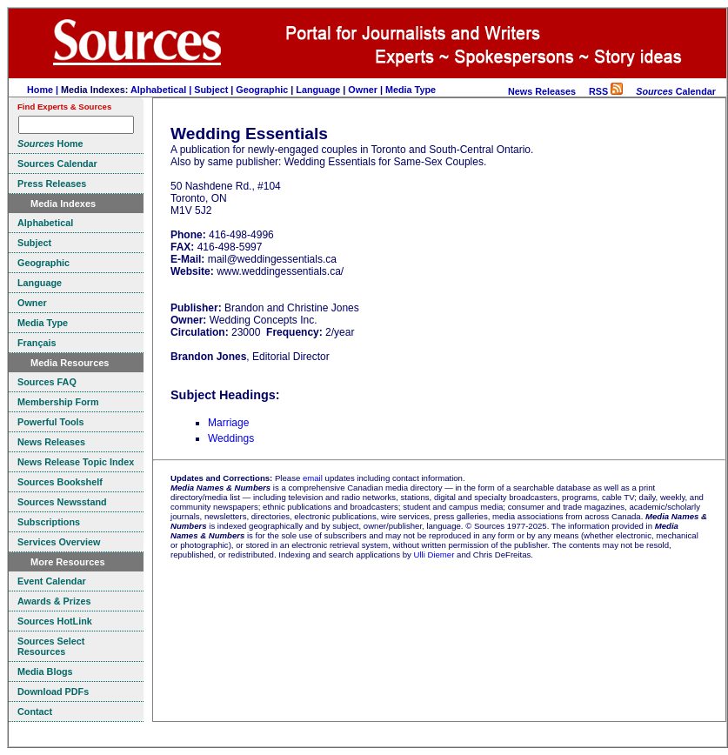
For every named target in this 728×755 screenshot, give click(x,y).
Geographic (262, 89)
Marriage (228, 423)
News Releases (542, 91)
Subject (211, 89)
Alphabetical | (162, 89)
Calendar (676, 91)
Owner (362, 89)
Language (318, 89)
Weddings (231, 438)
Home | (44, 89)
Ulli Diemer (433, 554)
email (313, 478)
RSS (606, 91)
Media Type (410, 89)
